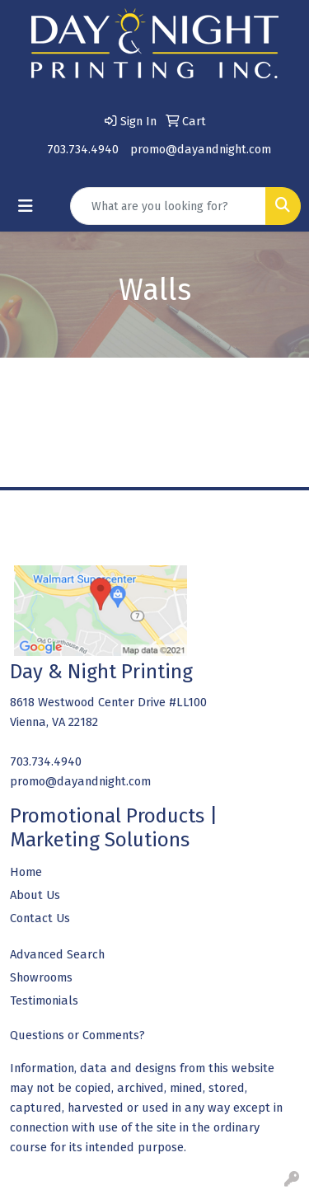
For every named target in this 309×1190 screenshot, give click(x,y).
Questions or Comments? (77, 1035)
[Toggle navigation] (25, 206)
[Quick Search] (168, 206)
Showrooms (41, 977)
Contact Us (40, 918)
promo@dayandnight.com (200, 149)
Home (26, 871)
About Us (35, 895)
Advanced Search (57, 954)
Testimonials (44, 1000)
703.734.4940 (83, 149)
